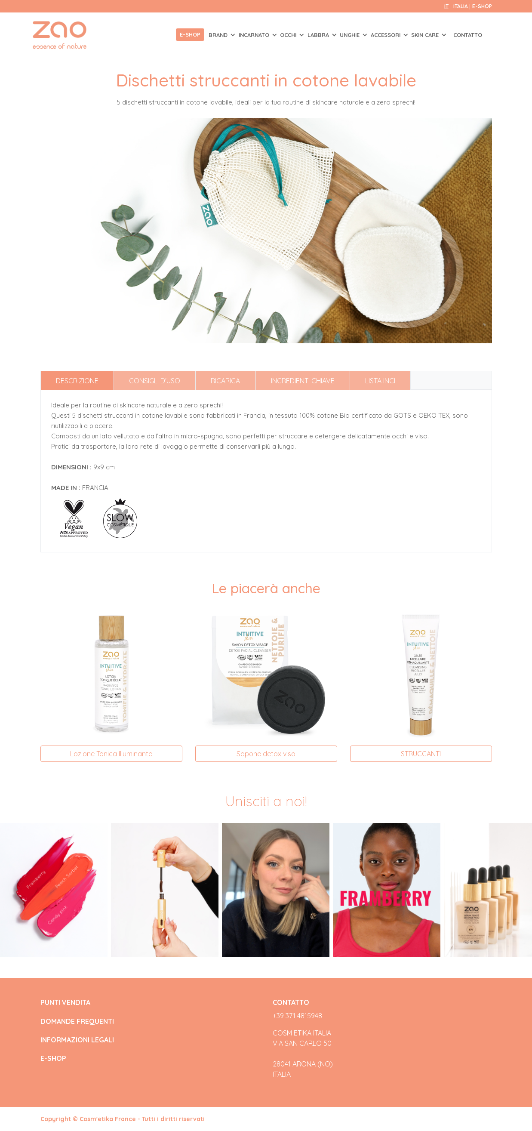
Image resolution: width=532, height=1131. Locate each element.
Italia (461, 6)
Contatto (467, 34)
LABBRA (319, 34)
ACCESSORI (386, 34)
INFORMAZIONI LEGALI (77, 1040)
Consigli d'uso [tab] (154, 380)
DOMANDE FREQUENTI (77, 1021)
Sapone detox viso (266, 753)
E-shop (190, 34)
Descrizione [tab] (77, 380)
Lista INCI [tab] (380, 380)
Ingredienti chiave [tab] (303, 380)
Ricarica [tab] (225, 380)
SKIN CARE (425, 34)
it (446, 6)
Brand (219, 34)
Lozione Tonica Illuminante (111, 753)
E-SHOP (482, 6)
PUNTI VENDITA (65, 1002)
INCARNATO (255, 34)
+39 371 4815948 (297, 1015)
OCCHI (289, 34)
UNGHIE (350, 34)
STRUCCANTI (421, 753)
